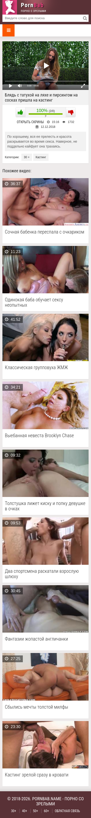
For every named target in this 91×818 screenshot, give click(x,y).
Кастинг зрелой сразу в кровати (36, 775)
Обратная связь (67, 811)
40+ (24, 811)
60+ (46, 811)
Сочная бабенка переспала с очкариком (44, 232)
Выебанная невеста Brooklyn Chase (39, 435)
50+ (35, 811)
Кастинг (41, 157)
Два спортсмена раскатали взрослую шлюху (42, 573)
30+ (13, 811)
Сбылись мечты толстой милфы (36, 707)
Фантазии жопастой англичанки (36, 639)
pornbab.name (47, 798)
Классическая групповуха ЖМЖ (36, 367)
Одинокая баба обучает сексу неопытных (34, 302)
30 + (27, 157)
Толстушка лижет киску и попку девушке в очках (45, 506)
